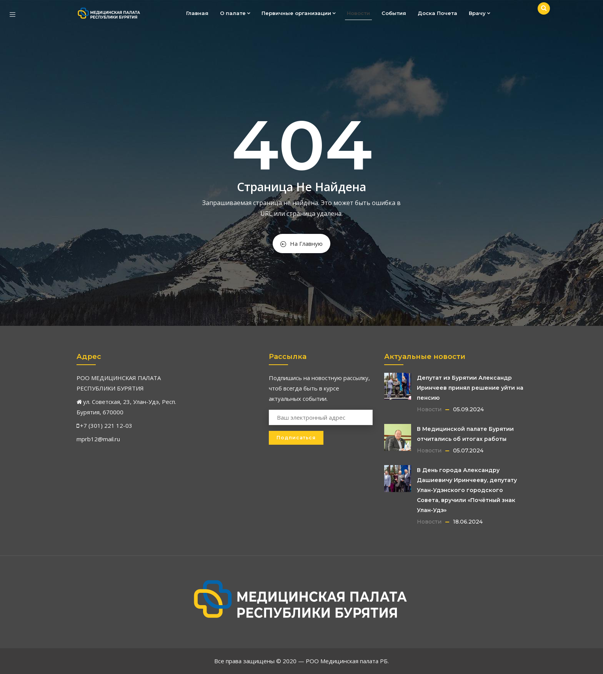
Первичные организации (298, 13)
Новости (358, 13)
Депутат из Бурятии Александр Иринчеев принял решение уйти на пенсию (470, 387)
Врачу (479, 13)
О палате (235, 13)
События (393, 13)
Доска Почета (437, 13)
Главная (197, 13)
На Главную (301, 243)
